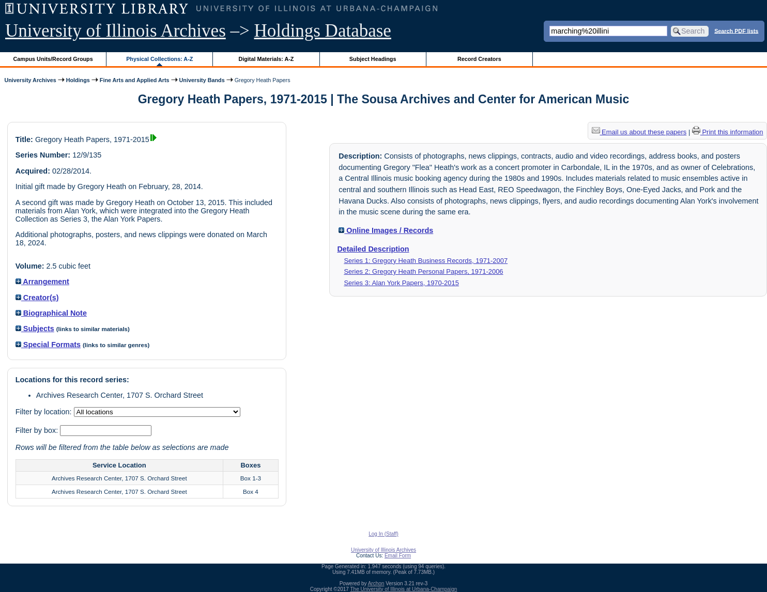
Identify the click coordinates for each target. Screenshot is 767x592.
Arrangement (42, 281)
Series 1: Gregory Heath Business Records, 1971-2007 (426, 260)
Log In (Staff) (383, 534)
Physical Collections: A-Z (159, 59)
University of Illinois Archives (115, 31)
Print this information (727, 132)
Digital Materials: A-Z (266, 59)
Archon (376, 583)
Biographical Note (51, 313)
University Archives (30, 80)
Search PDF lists (736, 30)
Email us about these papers (639, 132)
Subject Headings (372, 59)
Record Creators (479, 59)
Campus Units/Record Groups (53, 59)
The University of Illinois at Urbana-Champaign (403, 589)
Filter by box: (38, 430)
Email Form (398, 555)
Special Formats (48, 344)
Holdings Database (322, 31)
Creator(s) (37, 297)
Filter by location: (45, 412)
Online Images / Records (386, 230)
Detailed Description (373, 249)
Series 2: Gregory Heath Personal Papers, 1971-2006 (423, 271)
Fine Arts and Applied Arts (135, 80)
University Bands (202, 80)
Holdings (78, 80)
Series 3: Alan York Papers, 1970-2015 (401, 283)
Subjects (35, 328)
